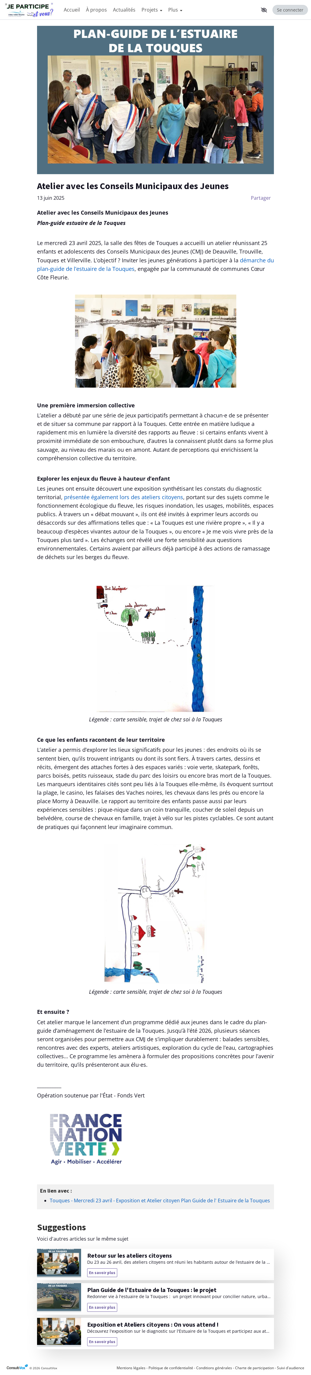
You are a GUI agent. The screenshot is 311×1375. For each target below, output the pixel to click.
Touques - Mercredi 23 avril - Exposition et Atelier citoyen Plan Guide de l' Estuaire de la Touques (160, 1200)
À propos (96, 9)
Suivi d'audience (290, 1367)
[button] (263, 10)
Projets (152, 9)
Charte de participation (254, 1367)
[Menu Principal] (159, 10)
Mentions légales (131, 1367)
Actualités (124, 9)
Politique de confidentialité (171, 1367)
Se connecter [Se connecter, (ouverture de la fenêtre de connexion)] (290, 10)
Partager (261, 198)
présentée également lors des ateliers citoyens (123, 497)
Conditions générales (214, 1367)
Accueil (72, 9)
